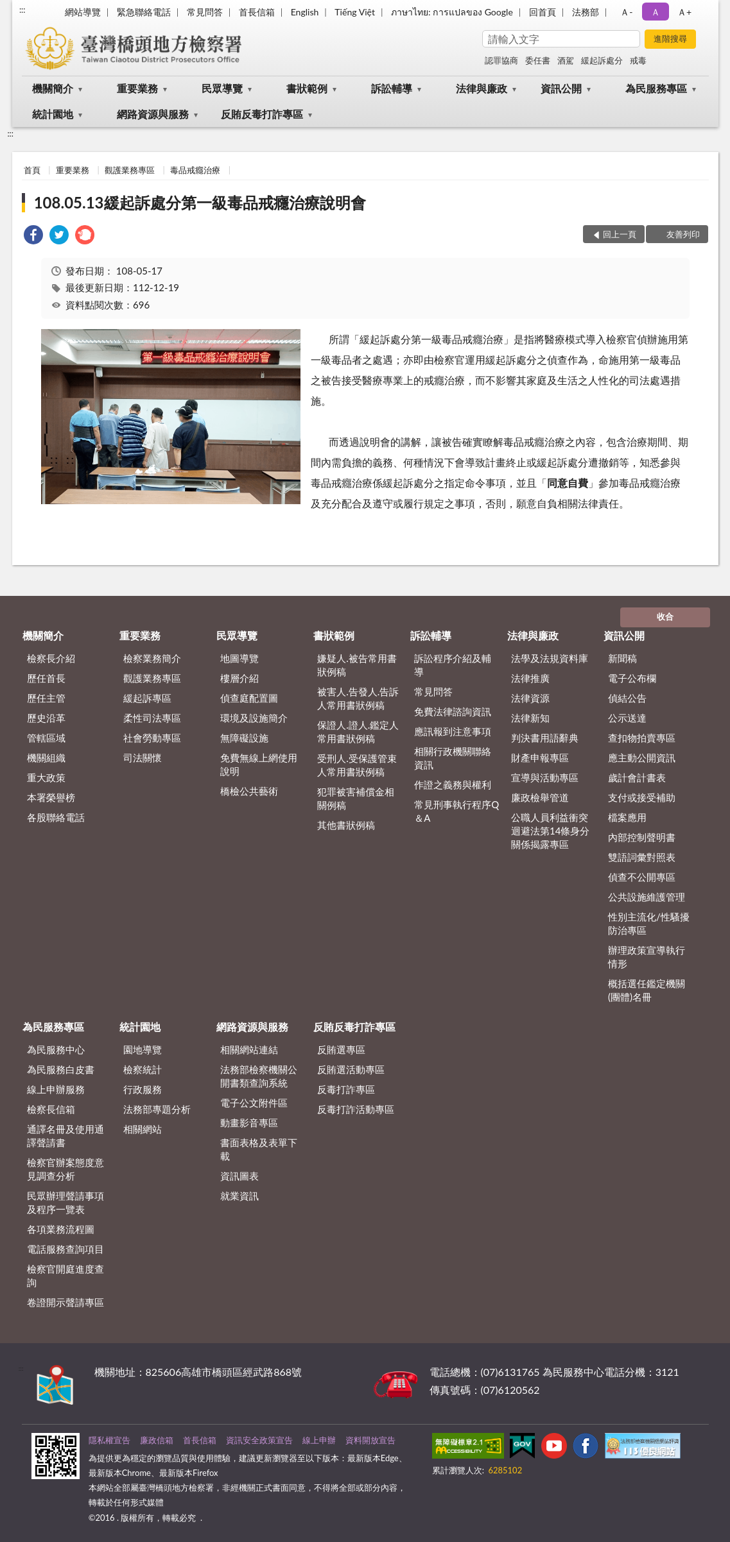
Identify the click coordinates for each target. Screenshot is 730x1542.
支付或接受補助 (641, 797)
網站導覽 (83, 11)
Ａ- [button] (626, 11)
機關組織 (46, 757)
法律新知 (530, 718)
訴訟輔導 (391, 88)
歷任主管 (46, 698)
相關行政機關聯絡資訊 (452, 757)
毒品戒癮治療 (195, 170)
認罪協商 (501, 60)
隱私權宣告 (109, 1440)
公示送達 (627, 718)
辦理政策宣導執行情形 (646, 956)
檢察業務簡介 (152, 658)
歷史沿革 (46, 718)
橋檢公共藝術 (249, 791)
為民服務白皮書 (60, 1069)
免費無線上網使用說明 (258, 764)
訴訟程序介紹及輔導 (452, 664)
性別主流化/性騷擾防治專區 (649, 923)
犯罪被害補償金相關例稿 (355, 798)
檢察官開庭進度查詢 (65, 1275)
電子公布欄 (632, 678)
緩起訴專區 (147, 698)
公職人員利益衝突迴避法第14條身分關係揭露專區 (550, 830)
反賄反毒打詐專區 (262, 114)
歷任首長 (46, 678)
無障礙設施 (244, 737)
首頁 (32, 170)
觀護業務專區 (130, 170)
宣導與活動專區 (544, 777)
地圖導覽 (239, 658)
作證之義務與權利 (452, 784)
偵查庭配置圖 (249, 698)
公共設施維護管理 (646, 896)
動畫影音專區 (249, 1122)
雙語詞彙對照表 (641, 857)
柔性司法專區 (152, 718)
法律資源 (530, 698)
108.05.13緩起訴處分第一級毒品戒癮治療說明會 (200, 202)
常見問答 (205, 11)
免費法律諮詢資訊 (452, 711)
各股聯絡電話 (56, 817)
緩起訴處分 (602, 60)
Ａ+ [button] (684, 11)
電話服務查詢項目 (65, 1249)
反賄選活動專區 (351, 1069)
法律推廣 (530, 678)
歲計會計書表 (637, 777)
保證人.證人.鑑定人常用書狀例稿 (358, 731)
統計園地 (52, 114)
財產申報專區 (540, 757)
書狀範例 (306, 88)
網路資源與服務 (153, 114)
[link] (33, 236)
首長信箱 (257, 11)
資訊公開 (561, 88)
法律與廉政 (481, 88)
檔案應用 (627, 817)
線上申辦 (319, 1440)
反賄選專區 (341, 1049)
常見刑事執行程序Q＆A (456, 811)
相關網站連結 (249, 1049)
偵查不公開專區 (641, 877)
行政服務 (142, 1089)
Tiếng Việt (355, 11)
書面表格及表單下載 (258, 1149)
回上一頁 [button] (619, 234)
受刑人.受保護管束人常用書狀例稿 (357, 764)
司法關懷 (142, 757)
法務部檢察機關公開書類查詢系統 (258, 1076)
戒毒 (638, 60)
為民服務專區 (656, 88)
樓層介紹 (239, 678)
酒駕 (565, 60)
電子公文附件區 (254, 1102)
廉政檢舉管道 (540, 797)
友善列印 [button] (683, 234)
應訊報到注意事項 (452, 731)
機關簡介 (52, 88)
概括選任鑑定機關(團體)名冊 (646, 990)
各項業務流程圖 (60, 1229)
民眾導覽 (222, 88)
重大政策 (46, 777)
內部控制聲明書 (641, 837)
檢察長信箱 (51, 1109)
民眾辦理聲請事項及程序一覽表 (65, 1202)
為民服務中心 (56, 1049)
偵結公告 (627, 698)
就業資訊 (239, 1195)
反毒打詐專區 (346, 1089)
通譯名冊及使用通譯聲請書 (65, 1135)
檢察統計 (142, 1069)
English (305, 11)
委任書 (537, 60)
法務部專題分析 (157, 1109)
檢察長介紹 (51, 658)
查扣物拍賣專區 (641, 737)
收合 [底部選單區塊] (665, 616)
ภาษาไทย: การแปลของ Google (452, 11)
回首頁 (542, 11)
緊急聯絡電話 (144, 11)
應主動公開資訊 (641, 757)
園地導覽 (142, 1049)
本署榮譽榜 (51, 797)
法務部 (585, 11)
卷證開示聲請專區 (65, 1302)
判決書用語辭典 (544, 737)
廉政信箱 (156, 1440)
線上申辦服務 (56, 1089)
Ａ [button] (655, 11)
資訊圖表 (239, 1176)
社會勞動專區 (152, 737)
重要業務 (137, 88)
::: (22, 9)
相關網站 (142, 1129)
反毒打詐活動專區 (355, 1109)
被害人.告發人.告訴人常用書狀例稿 (358, 698)
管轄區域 (46, 737)
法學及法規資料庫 (549, 658)
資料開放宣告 (370, 1440)
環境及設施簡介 (254, 718)
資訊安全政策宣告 (259, 1440)
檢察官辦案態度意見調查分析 (65, 1169)
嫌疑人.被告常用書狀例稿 (357, 664)
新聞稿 (622, 658)
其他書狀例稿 (346, 825)
